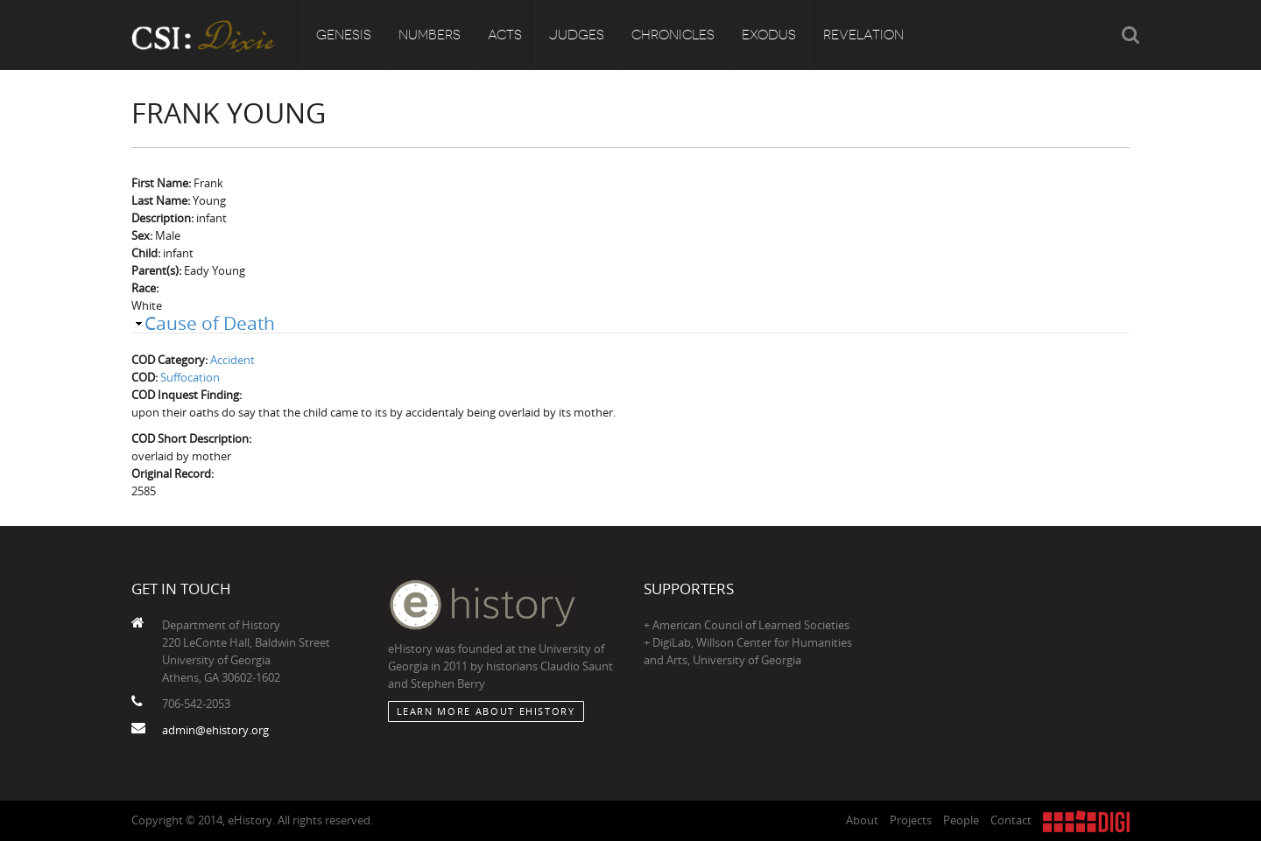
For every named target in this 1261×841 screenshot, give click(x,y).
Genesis (343, 35)
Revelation (863, 35)
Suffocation (190, 377)
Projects (911, 820)
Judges (576, 35)
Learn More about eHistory (486, 711)
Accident (232, 360)
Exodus (769, 35)
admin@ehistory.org (215, 730)
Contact (1011, 820)
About (862, 820)
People (961, 820)
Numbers (429, 35)
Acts (505, 35)
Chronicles (673, 35)
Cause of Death (209, 323)
